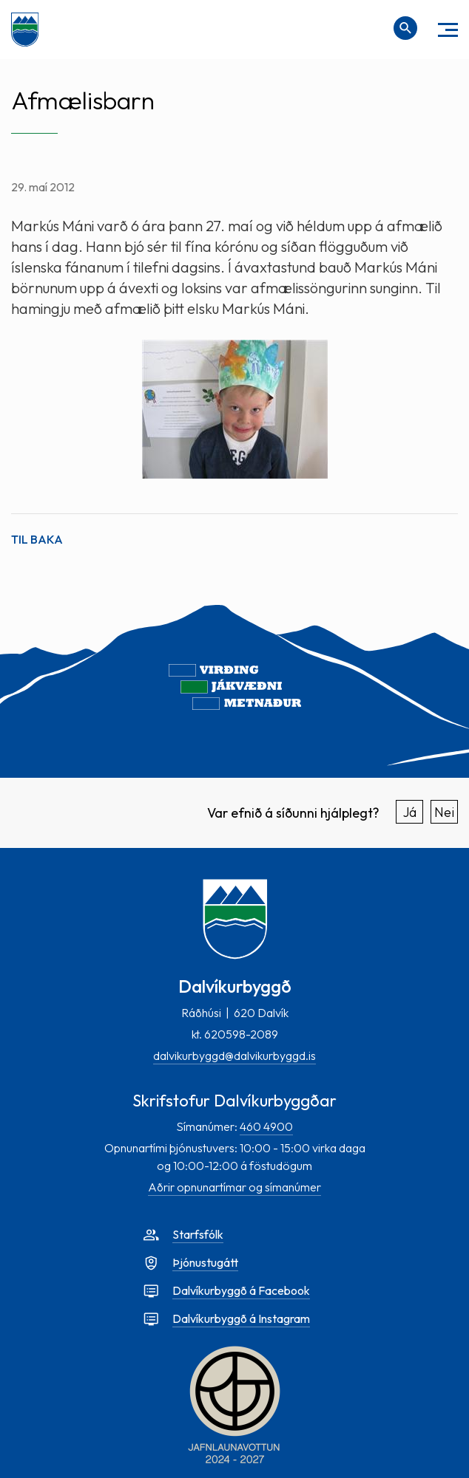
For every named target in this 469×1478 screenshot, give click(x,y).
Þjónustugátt (205, 1262)
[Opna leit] (405, 28)
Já (409, 812)
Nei (444, 812)
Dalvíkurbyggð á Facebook (241, 1290)
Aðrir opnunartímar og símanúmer (234, 1187)
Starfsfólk (197, 1234)
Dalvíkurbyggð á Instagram (241, 1318)
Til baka (37, 539)
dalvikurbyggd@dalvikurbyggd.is (234, 1055)
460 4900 (266, 1126)
